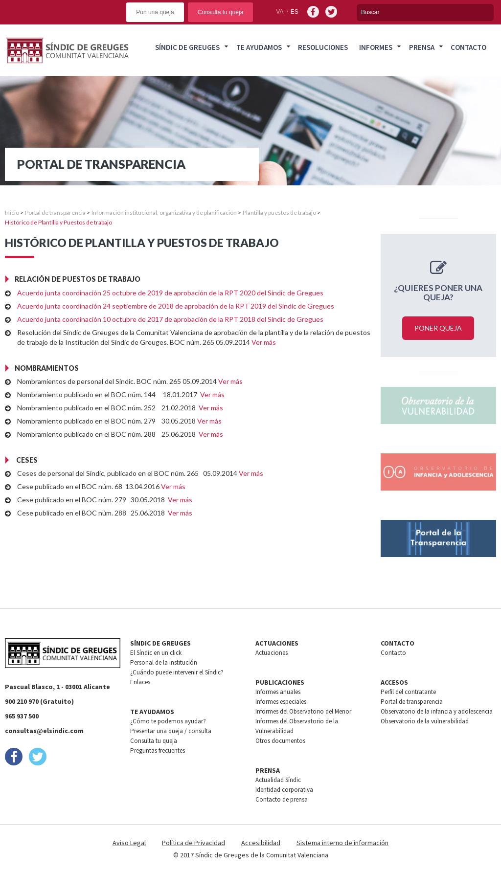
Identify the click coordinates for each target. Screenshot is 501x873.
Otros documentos (280, 741)
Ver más (263, 342)
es (294, 11)
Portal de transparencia (55, 212)
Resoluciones (323, 47)
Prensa (421, 47)
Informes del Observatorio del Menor (303, 711)
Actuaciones (271, 653)
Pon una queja (155, 12)
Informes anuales (277, 692)
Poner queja (438, 328)
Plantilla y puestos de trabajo (279, 212)
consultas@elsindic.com (44, 730)
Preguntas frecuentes (157, 750)
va (279, 11)
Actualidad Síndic (278, 780)
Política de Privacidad (193, 842)
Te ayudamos (259, 47)
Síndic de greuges (187, 47)
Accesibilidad (260, 842)
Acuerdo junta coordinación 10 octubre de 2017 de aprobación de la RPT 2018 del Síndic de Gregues (170, 319)
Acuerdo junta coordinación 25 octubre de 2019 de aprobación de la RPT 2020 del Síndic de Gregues (170, 293)
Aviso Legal (129, 842)
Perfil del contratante (408, 692)
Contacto (468, 47)
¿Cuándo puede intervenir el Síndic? (177, 672)
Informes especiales (280, 701)
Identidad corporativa (284, 789)
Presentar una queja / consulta (170, 731)
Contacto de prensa (281, 799)
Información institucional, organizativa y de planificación (164, 212)
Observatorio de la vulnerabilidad (425, 721)
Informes (375, 47)
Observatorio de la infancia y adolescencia (437, 711)
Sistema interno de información (342, 842)
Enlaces (140, 682)
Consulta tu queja (220, 12)
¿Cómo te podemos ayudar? (168, 721)
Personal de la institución (163, 662)
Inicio (12, 212)
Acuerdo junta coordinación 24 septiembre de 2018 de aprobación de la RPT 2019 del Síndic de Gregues (175, 306)
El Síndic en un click (156, 653)
